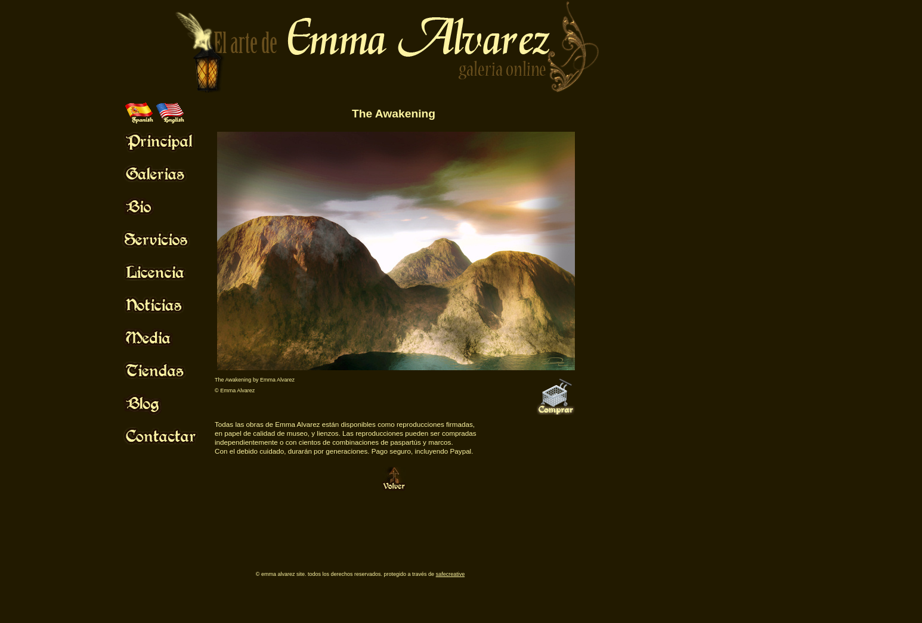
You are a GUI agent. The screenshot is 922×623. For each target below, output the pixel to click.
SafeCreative (450, 574)
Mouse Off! (170, 141)
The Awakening (393, 113)
